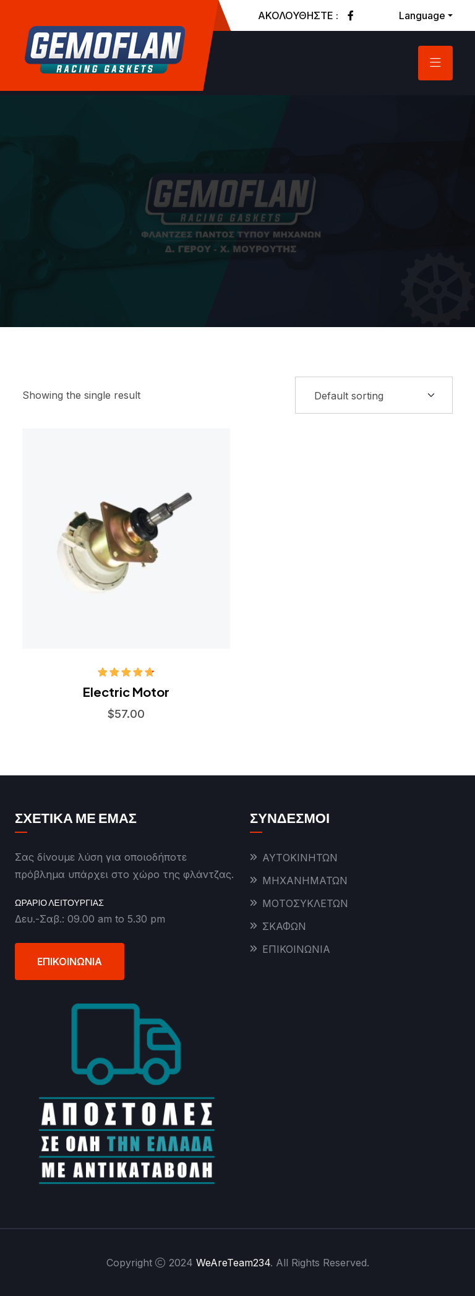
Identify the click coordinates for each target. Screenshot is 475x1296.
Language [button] (422, 15)
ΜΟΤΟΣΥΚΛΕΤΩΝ (305, 903)
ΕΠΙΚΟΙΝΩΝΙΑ (69, 961)
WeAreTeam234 (233, 1262)
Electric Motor (126, 691)
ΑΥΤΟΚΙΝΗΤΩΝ (300, 857)
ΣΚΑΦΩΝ (284, 926)
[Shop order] (374, 395)
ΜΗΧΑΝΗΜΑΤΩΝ (305, 880)
